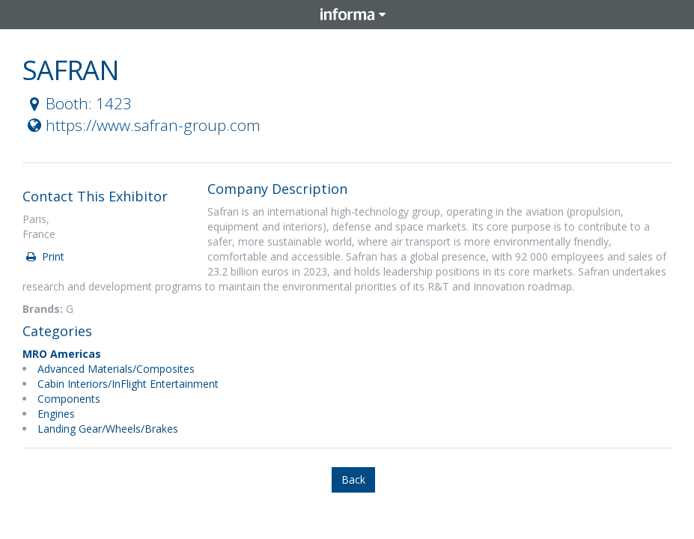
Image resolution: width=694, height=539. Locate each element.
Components (68, 399)
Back (353, 479)
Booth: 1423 (78, 103)
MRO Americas (61, 354)
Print (44, 256)
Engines (56, 413)
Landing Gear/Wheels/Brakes (107, 428)
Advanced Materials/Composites (116, 369)
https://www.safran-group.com (142, 125)
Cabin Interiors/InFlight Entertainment (128, 384)
